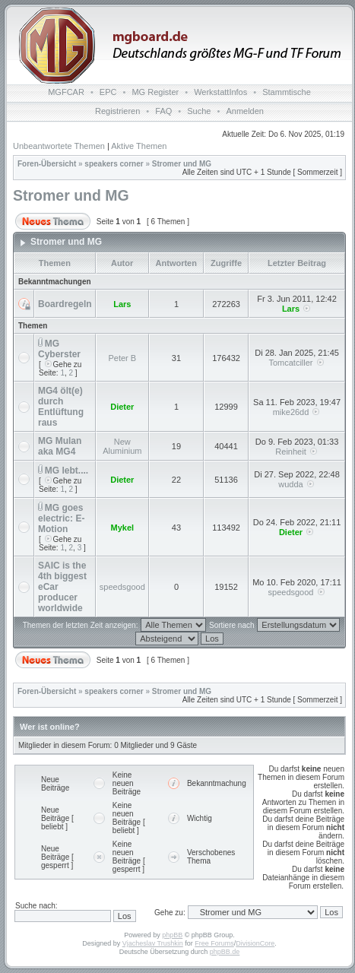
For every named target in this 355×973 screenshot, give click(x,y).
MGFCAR (66, 92)
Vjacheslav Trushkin (152, 943)
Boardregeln (65, 304)
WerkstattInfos (220, 92)
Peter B (122, 358)
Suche (199, 111)
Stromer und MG (181, 164)
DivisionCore (255, 943)
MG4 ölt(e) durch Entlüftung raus (61, 406)
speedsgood (122, 586)
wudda (290, 484)
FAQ (163, 111)
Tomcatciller (290, 362)
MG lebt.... (66, 470)
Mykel (123, 527)
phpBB (172, 935)
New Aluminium (122, 446)
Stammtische (286, 92)
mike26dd (291, 412)
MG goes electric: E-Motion (61, 518)
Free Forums (214, 943)
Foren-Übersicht (46, 164)
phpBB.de (225, 952)
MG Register (155, 92)
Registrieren (117, 111)
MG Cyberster (59, 349)
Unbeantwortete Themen (59, 146)
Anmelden (245, 111)
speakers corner (113, 164)
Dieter (122, 406)
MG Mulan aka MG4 (59, 446)
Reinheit (290, 451)
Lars (122, 304)
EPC (108, 92)
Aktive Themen (138, 146)
